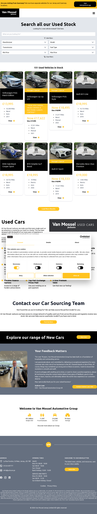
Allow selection (48, 275)
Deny (21, 275)
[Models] (72, 42)
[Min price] (25, 52)
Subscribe (72, 469)
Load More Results (48, 209)
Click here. (60, 29)
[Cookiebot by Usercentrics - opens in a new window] (81, 237)
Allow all (76, 275)
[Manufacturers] (25, 42)
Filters (48, 38)
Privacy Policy (52, 486)
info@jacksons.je (9, 470)
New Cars (84, 337)
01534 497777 (8, 466)
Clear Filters (48, 57)
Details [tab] (48, 242)
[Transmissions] (25, 47)
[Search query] (48, 34)
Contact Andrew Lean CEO (84, 387)
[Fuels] (72, 47)
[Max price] (72, 52)
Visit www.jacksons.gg (85, 4)
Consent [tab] (20, 242)
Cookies (43, 486)
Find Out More (48, 322)
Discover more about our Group (48, 426)
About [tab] (77, 242)
